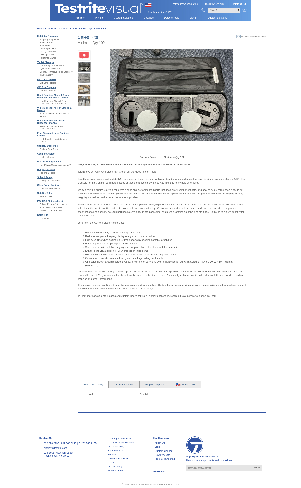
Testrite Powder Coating (184, 3)
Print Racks (45, 45)
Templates (155, 384)
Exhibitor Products (47, 36)
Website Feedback (118, 458)
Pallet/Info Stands (48, 58)
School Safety (44, 177)
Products (79, 17)
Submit (257, 467)
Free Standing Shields (49, 161)
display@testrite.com (55, 448)
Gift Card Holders (46, 79)
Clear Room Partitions (49, 185)
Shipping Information (119, 438)
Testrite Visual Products (143, 484)
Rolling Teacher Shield (50, 180)
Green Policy (115, 466)
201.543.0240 (68, 443)
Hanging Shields (46, 169)
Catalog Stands (47, 55)
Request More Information (253, 37)
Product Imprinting (165, 458)
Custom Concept (164, 450)
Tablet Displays (45, 62)
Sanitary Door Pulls (48, 146)
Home (40, 28)
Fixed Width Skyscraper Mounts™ (55, 165)
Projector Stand (47, 42)
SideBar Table (44, 193)
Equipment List (116, 450)
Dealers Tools (171, 17)
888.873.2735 (51, 443)
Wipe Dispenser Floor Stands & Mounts (54, 109)
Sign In (193, 17)
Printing (99, 17)
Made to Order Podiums (51, 210)
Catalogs (149, 17)
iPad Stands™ (46, 75)
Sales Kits (102, 28)
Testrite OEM (238, 3)
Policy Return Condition (121, 442)
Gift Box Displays (46, 87)
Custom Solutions (123, 17)
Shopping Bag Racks (49, 39)
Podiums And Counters (50, 201)
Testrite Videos (116, 470)
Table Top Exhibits (48, 48)
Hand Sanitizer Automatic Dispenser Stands (51, 121)
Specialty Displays (82, 28)
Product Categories (58, 28)
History (112, 454)
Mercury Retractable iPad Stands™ (56, 72)
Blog (157, 446)
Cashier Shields (46, 153)
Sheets (124, 384)
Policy (111, 462)
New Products (162, 454)
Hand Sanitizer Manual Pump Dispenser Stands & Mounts (53, 96)
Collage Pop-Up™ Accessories (54, 204)
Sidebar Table (46, 196)
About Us (160, 442)
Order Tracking (116, 446)
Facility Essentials (48, 51)
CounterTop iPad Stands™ (52, 66)
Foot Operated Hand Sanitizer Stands (53, 134)
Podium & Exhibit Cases (51, 207)
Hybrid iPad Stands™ (50, 69)
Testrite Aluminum (215, 3)
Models (93, 384)
